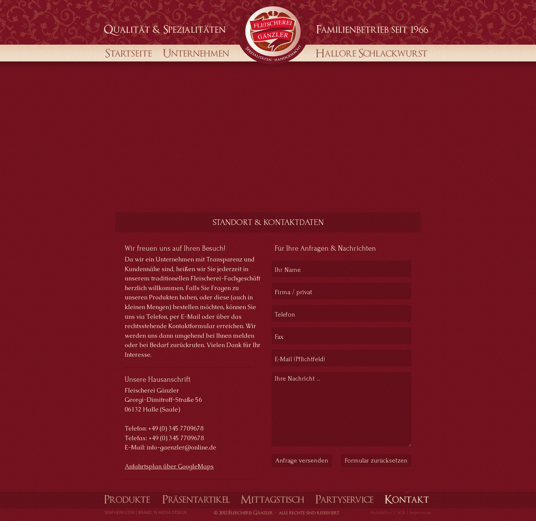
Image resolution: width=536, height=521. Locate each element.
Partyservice (344, 499)
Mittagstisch (272, 499)
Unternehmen (197, 52)
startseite (128, 52)
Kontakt (406, 499)
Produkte (126, 499)
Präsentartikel (196, 499)
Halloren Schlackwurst (369, 52)
